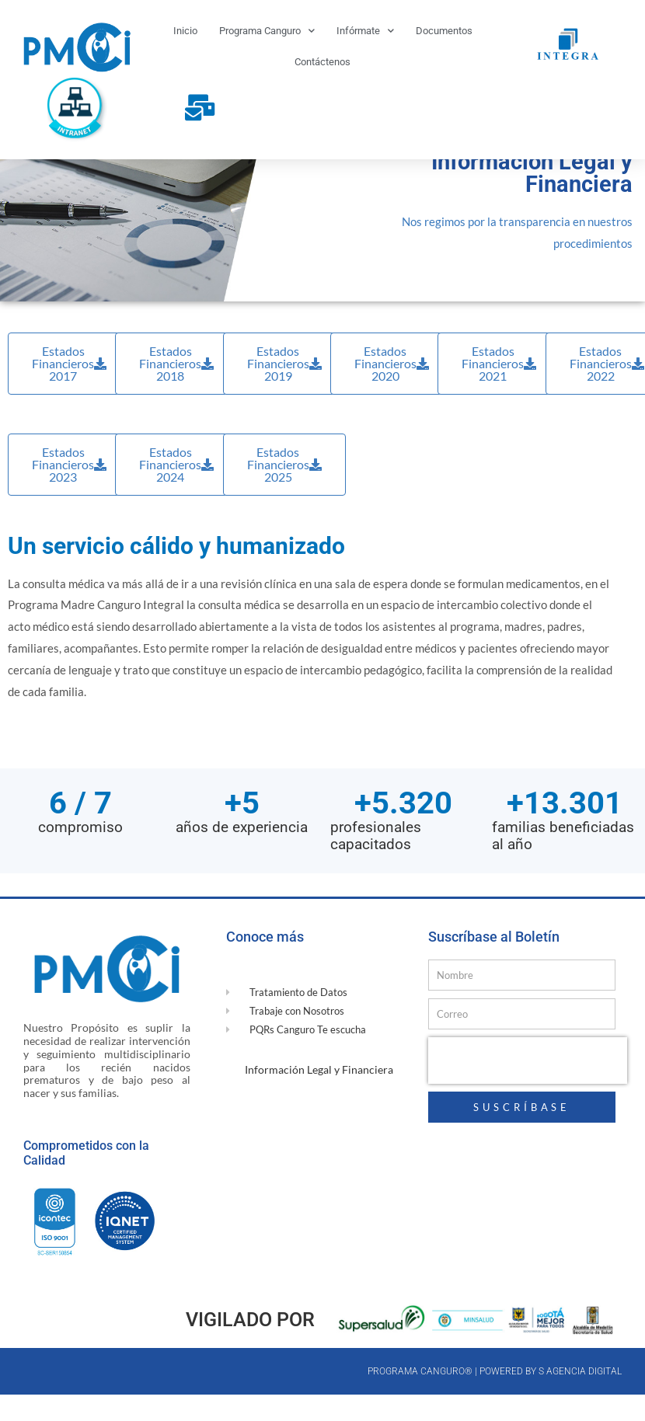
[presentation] (527, 1092)
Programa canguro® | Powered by (453, 1403)
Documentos (444, 31)
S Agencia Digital (580, 1403)
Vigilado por (250, 1351)
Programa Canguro (267, 30)
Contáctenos (322, 62)
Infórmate (365, 30)
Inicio (185, 31)
